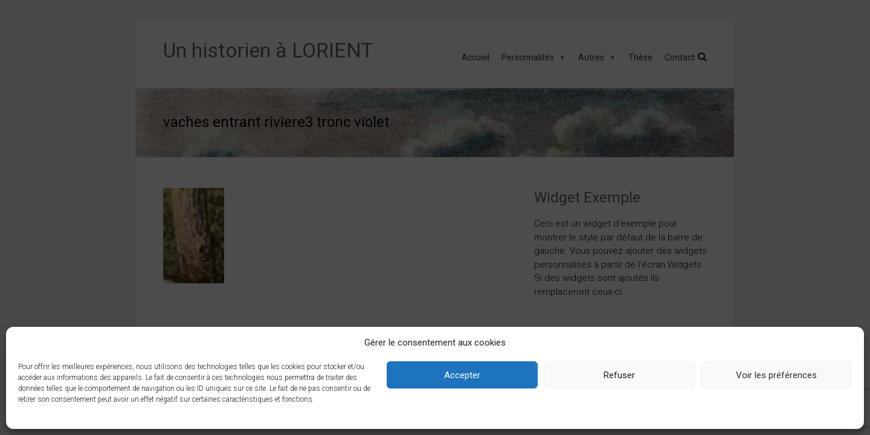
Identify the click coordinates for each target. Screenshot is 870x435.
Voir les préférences (776, 375)
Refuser (619, 375)
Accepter (462, 375)
